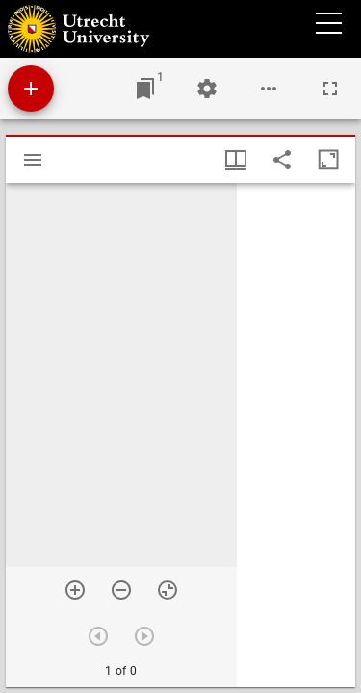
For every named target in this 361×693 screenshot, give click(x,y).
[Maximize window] (328, 160)
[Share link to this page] (282, 160)
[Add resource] (31, 88)
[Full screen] (330, 88)
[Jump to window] (145, 88)
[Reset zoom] (167, 590)
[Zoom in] (75, 590)
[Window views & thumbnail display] (236, 160)
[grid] (296, 435)
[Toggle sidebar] (33, 160)
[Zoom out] (121, 590)
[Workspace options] (268, 88)
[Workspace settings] (207, 88)
